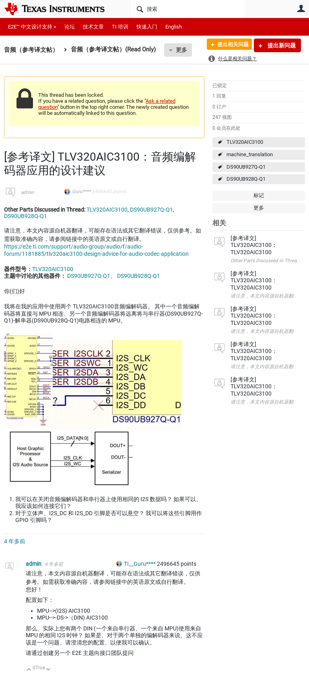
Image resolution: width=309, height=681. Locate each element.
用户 (301, 8)
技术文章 (93, 27)
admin (27, 192)
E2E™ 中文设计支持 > (32, 27)
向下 (48, 670)
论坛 (69, 27)
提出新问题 (281, 45)
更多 (181, 50)
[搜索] (188, 9)
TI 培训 (120, 27)
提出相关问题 (230, 45)
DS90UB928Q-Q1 (246, 179)
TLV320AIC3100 (245, 142)
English (173, 27)
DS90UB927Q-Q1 (246, 167)
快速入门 (146, 27)
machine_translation (250, 154)
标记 (258, 195)
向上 (29, 670)
